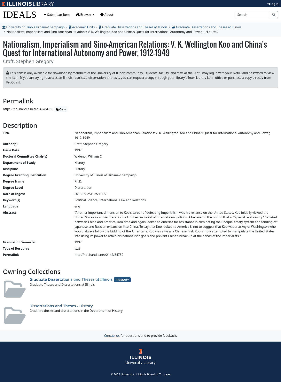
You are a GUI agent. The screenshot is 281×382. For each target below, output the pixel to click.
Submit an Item (56, 14)
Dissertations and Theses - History (61, 305)
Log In (272, 4)
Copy (61, 109)
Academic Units (82, 27)
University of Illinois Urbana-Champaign (33, 27)
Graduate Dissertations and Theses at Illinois (133, 27)
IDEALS (19, 14)
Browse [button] (84, 14)
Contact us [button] (112, 335)
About (106, 14)
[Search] (252, 14)
